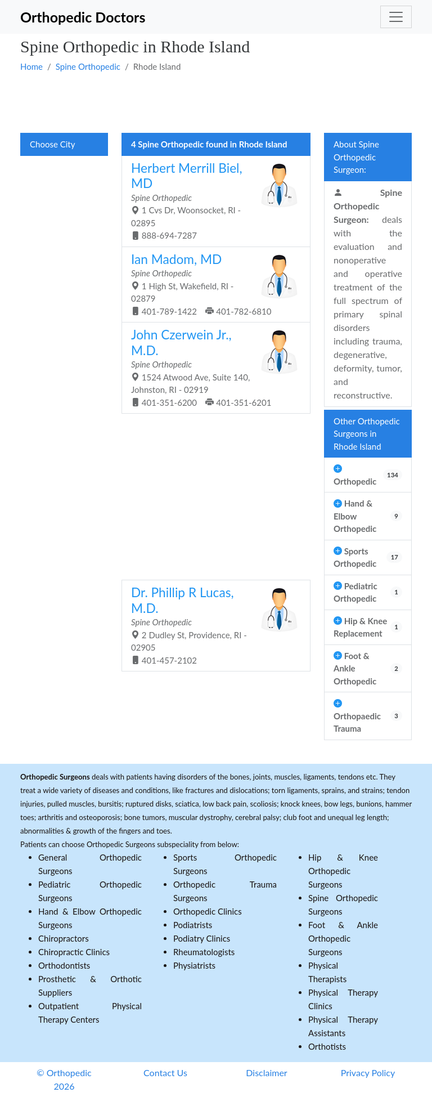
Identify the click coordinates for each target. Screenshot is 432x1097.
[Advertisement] (216, 102)
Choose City (52, 144)
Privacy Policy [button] (368, 1072)
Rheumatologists (204, 952)
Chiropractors (63, 938)
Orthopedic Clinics (207, 911)
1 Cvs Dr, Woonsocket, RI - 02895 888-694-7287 (211, 200)
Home (31, 66)
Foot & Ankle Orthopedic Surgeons (343, 938)
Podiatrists (192, 925)
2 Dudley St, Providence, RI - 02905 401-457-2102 (211, 625)
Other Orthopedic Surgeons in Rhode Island (367, 433)
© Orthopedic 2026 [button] (64, 1079)
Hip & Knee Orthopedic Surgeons (343, 870)
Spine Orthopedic (88, 66)
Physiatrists (194, 965)
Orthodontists (64, 965)
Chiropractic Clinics (74, 952)
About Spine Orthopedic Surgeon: (356, 156)
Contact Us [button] (165, 1072)
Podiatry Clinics (201, 938)
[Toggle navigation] (396, 17)
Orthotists (327, 1046)
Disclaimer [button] (266, 1072)
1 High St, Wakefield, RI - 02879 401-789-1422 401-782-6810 (211, 284)
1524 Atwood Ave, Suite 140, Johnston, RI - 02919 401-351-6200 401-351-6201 (211, 367)
